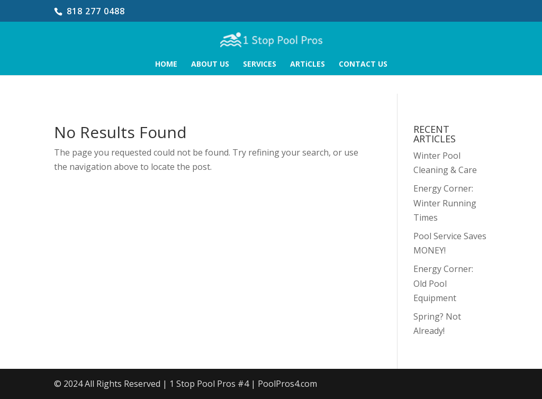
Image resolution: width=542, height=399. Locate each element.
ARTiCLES (307, 64)
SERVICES (259, 64)
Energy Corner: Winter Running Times (444, 203)
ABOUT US (210, 64)
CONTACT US (363, 64)
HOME (166, 64)
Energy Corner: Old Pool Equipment (443, 283)
